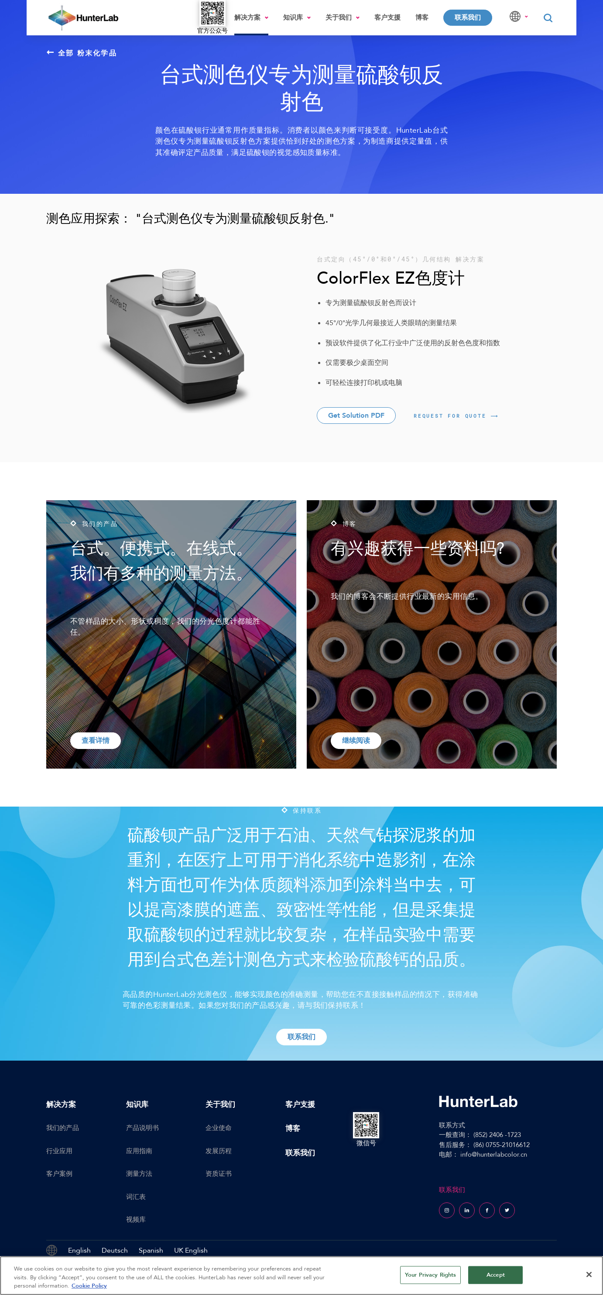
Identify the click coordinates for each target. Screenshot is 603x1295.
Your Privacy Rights (430, 1274)
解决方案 (247, 17)
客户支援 (387, 17)
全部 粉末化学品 (82, 52)
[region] (301, 1275)
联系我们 (468, 17)
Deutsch (115, 1250)
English (79, 1250)
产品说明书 (142, 1127)
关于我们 (338, 17)
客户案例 (59, 1173)
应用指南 (139, 1151)
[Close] (589, 1274)
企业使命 (219, 1127)
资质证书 (219, 1173)
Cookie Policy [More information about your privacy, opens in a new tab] (89, 1286)
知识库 (293, 17)
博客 (421, 17)
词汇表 (136, 1196)
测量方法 (139, 1173)
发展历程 (219, 1151)
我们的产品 (62, 1127)
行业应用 (59, 1151)
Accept (496, 1274)
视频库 (136, 1219)
